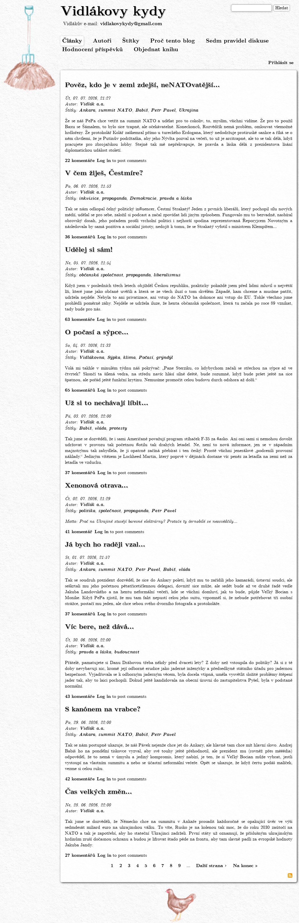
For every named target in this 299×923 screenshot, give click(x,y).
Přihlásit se (280, 63)
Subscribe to (290, 875)
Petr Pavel (163, 110)
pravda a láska (175, 199)
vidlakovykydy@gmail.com (131, 24)
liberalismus (167, 275)
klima (129, 358)
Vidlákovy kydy (113, 12)
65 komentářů (80, 390)
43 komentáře (80, 697)
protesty (118, 428)
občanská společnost (101, 275)
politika (87, 511)
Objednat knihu (156, 49)
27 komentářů (80, 855)
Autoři (102, 41)
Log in (104, 161)
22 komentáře (80, 161)
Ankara (87, 110)
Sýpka (113, 358)
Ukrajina (188, 110)
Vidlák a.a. (92, 104)
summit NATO (115, 110)
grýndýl (164, 358)
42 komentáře (80, 779)
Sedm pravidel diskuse (237, 41)
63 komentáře (80, 319)
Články (72, 41)
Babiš (141, 110)
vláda (100, 428)
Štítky (130, 41)
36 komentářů (80, 237)
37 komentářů (80, 473)
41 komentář (78, 532)
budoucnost (126, 652)
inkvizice (89, 199)
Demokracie (143, 199)
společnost (109, 511)
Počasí (145, 358)
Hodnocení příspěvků (92, 49)
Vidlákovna (91, 358)
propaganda (114, 199)
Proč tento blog (172, 41)
